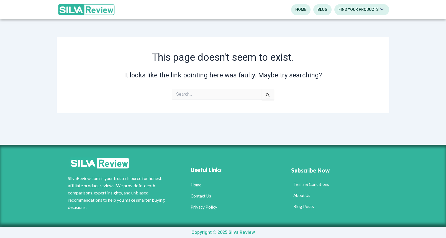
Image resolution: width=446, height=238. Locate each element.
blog (322, 9)
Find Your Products (361, 9)
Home (300, 9)
